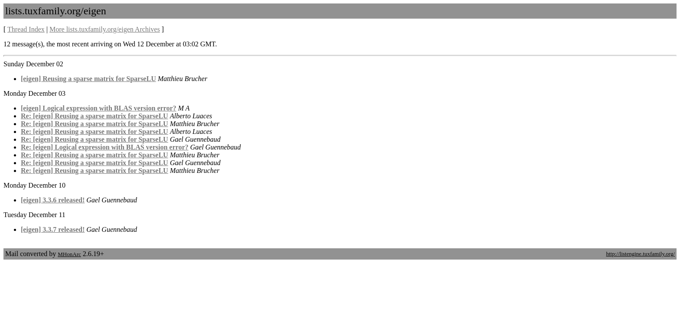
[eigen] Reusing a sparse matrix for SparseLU (88, 78)
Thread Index (26, 29)
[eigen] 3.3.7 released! (53, 229)
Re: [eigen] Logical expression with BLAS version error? (104, 147)
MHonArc (69, 254)
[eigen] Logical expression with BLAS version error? (99, 108)
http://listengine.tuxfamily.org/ (640, 253)
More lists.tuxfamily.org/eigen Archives (104, 29)
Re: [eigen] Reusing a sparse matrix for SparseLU (94, 116)
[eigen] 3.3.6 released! (53, 200)
